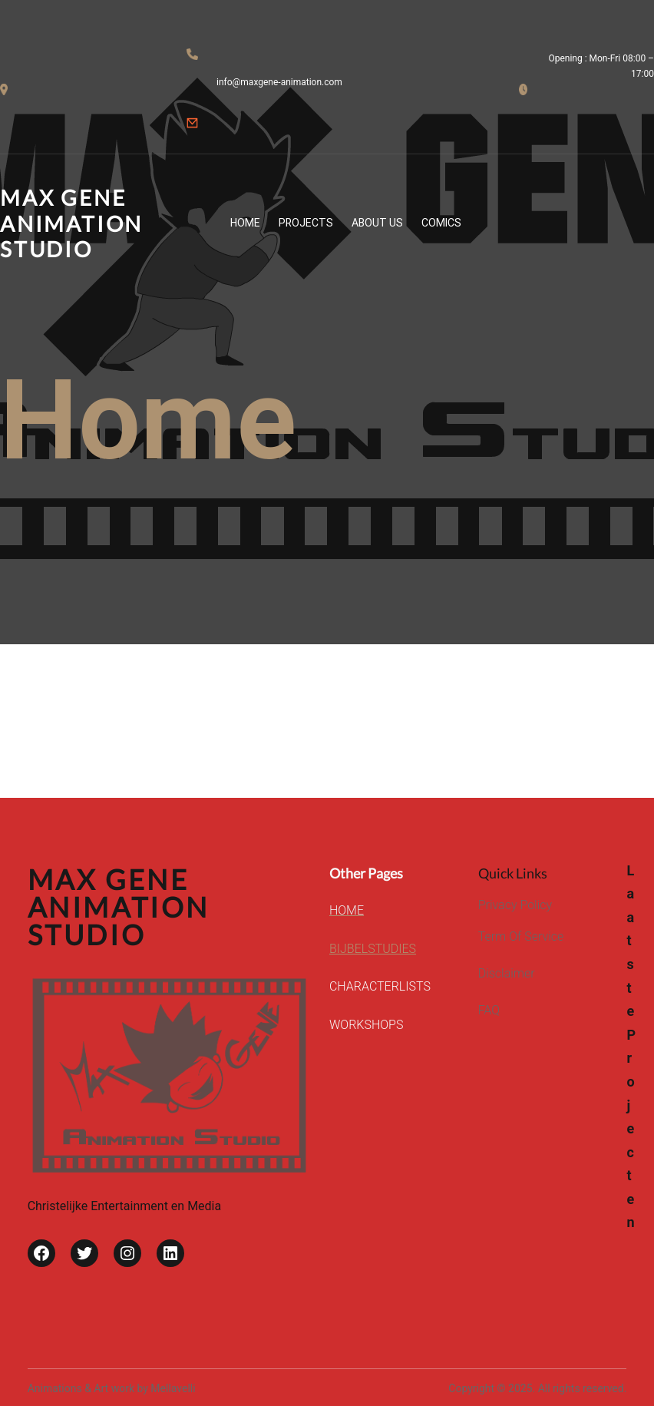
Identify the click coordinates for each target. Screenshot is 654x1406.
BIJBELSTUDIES (372, 948)
